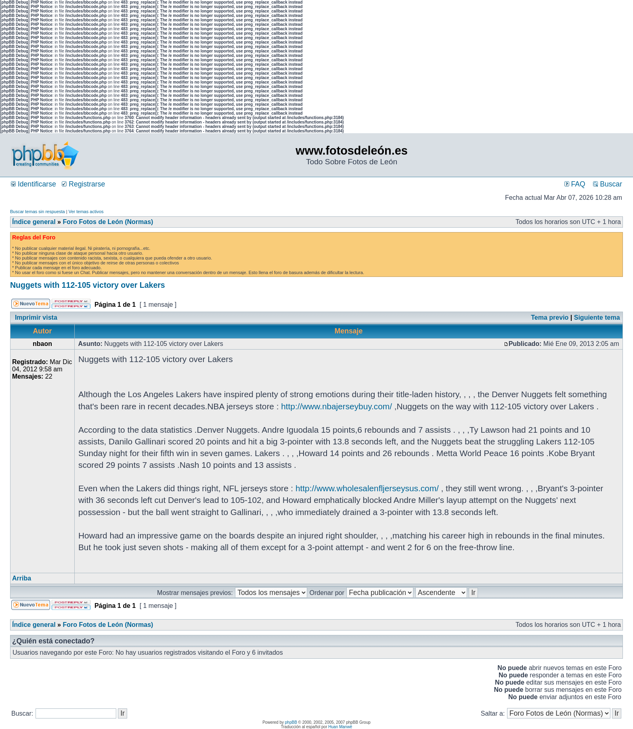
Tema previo (549, 317)
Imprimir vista (36, 317)
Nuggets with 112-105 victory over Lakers (87, 285)
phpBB (291, 722)
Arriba (21, 578)
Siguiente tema (597, 317)
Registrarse (83, 184)
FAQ (574, 184)
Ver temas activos (86, 211)
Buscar (607, 184)
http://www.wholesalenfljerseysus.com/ (367, 488)
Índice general (34, 221)
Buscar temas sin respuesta (37, 211)
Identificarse (33, 184)
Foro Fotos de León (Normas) (108, 221)
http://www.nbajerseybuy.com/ (336, 406)
